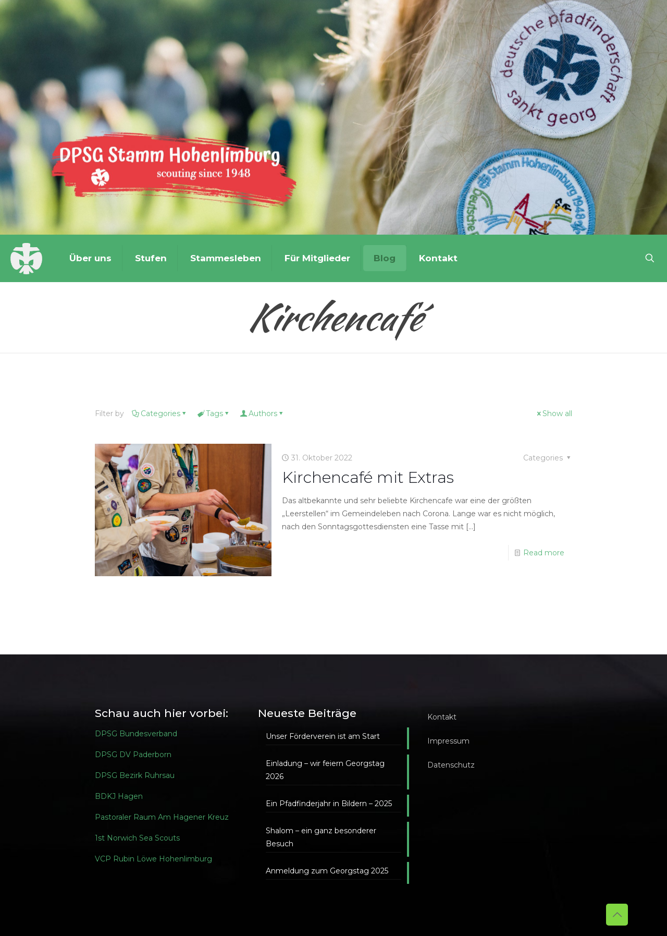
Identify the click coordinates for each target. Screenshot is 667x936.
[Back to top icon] (617, 915)
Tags (213, 413)
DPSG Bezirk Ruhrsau (135, 775)
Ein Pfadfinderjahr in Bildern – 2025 (329, 803)
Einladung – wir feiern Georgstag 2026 (325, 770)
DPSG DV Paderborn (133, 754)
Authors (262, 413)
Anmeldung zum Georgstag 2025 (327, 871)
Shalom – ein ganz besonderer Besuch (321, 837)
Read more (543, 552)
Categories (160, 413)
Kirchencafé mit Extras (368, 477)
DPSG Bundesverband (136, 733)
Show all (553, 413)
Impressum (448, 741)
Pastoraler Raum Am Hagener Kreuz (162, 817)
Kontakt (441, 717)
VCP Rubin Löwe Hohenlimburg (153, 859)
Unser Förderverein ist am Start (323, 736)
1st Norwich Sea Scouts (137, 838)
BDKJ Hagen (119, 796)
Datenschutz (451, 765)
